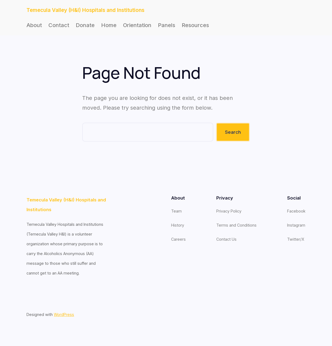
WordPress (64, 314)
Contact (58, 25)
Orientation (137, 25)
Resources (195, 25)
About (34, 25)
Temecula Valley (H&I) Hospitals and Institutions (85, 10)
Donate (85, 25)
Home (109, 25)
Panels (166, 25)
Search (233, 132)
